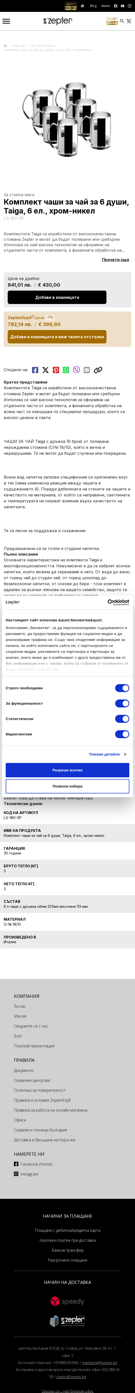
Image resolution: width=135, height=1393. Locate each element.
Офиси (20, 1120)
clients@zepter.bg (71, 1376)
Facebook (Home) (36, 1164)
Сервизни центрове (32, 1080)
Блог (18, 1036)
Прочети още (115, 259)
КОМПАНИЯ (26, 996)
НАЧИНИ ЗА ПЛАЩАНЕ (67, 1216)
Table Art (19, 46)
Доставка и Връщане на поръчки (44, 1140)
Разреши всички (67, 770)
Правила (24, 1060)
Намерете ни (29, 1154)
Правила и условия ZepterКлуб (42, 1100)
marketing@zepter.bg (99, 1362)
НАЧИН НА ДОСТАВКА (67, 1282)
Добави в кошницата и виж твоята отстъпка (57, 336)
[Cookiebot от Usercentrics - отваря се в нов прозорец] (107, 602)
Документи (24, 1070)
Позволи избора (67, 786)
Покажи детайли (104, 754)
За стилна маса (43, 46)
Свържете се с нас (31, 1026)
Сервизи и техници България (40, 1130)
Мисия (20, 1016)
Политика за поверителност (40, 1090)
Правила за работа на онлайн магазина (50, 1110)
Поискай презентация (34, 1046)
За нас (20, 1006)
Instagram (29, 1174)
